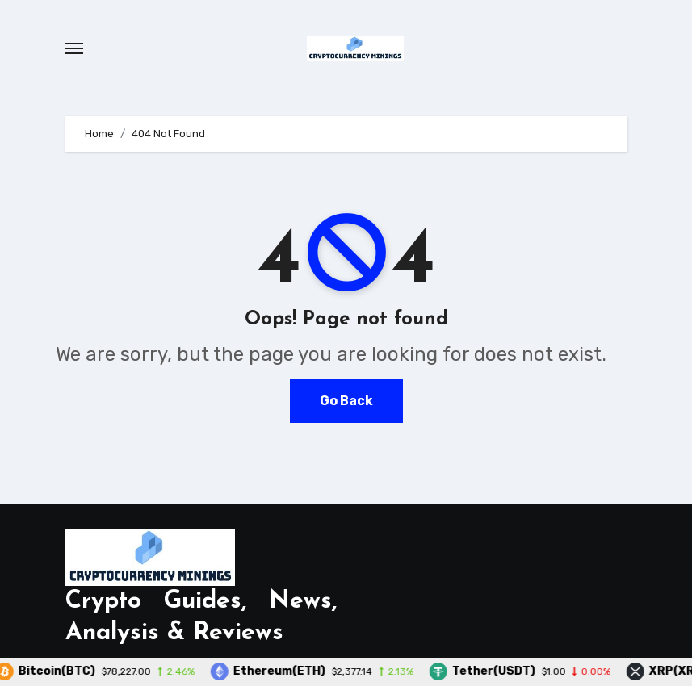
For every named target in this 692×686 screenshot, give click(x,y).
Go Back (346, 400)
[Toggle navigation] (74, 48)
